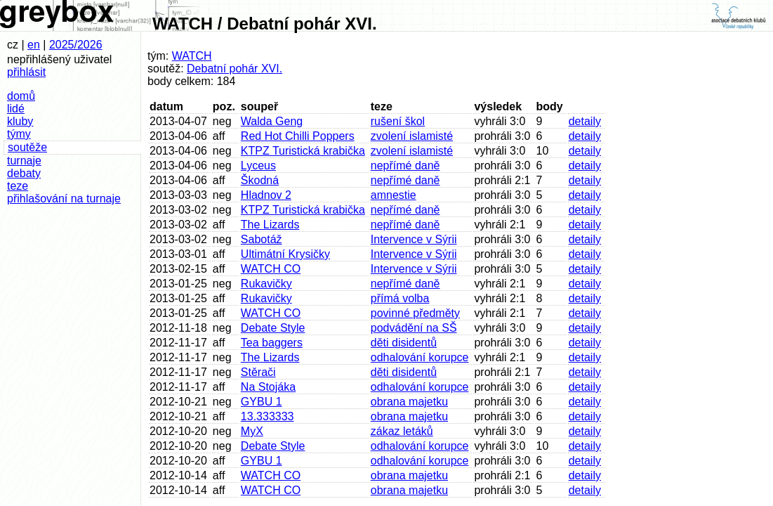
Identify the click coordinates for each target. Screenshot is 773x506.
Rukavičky (266, 284)
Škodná (260, 180)
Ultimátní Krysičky (285, 254)
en (33, 45)
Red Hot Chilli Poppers (298, 136)
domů (21, 96)
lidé (16, 109)
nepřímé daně (405, 165)
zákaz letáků (402, 431)
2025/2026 (76, 45)
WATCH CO (270, 269)
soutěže (27, 147)
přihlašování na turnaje (64, 199)
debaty (24, 173)
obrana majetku (409, 402)
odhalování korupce (420, 357)
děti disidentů (404, 343)
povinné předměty (415, 313)
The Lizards (270, 225)
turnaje (24, 161)
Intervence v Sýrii (414, 239)
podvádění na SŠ (414, 328)
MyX (252, 431)
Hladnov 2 (266, 195)
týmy (19, 134)
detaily (585, 121)
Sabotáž (261, 239)
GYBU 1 (261, 402)
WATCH (192, 56)
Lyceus (258, 165)
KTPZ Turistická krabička (303, 151)
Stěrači (258, 372)
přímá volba (400, 298)
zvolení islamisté (412, 136)
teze (17, 186)
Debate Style (273, 328)
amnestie (393, 195)
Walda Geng (272, 121)
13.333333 (267, 416)
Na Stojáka (268, 387)
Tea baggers (272, 343)
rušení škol (398, 121)
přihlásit (26, 72)
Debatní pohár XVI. (234, 68)
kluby (20, 121)
